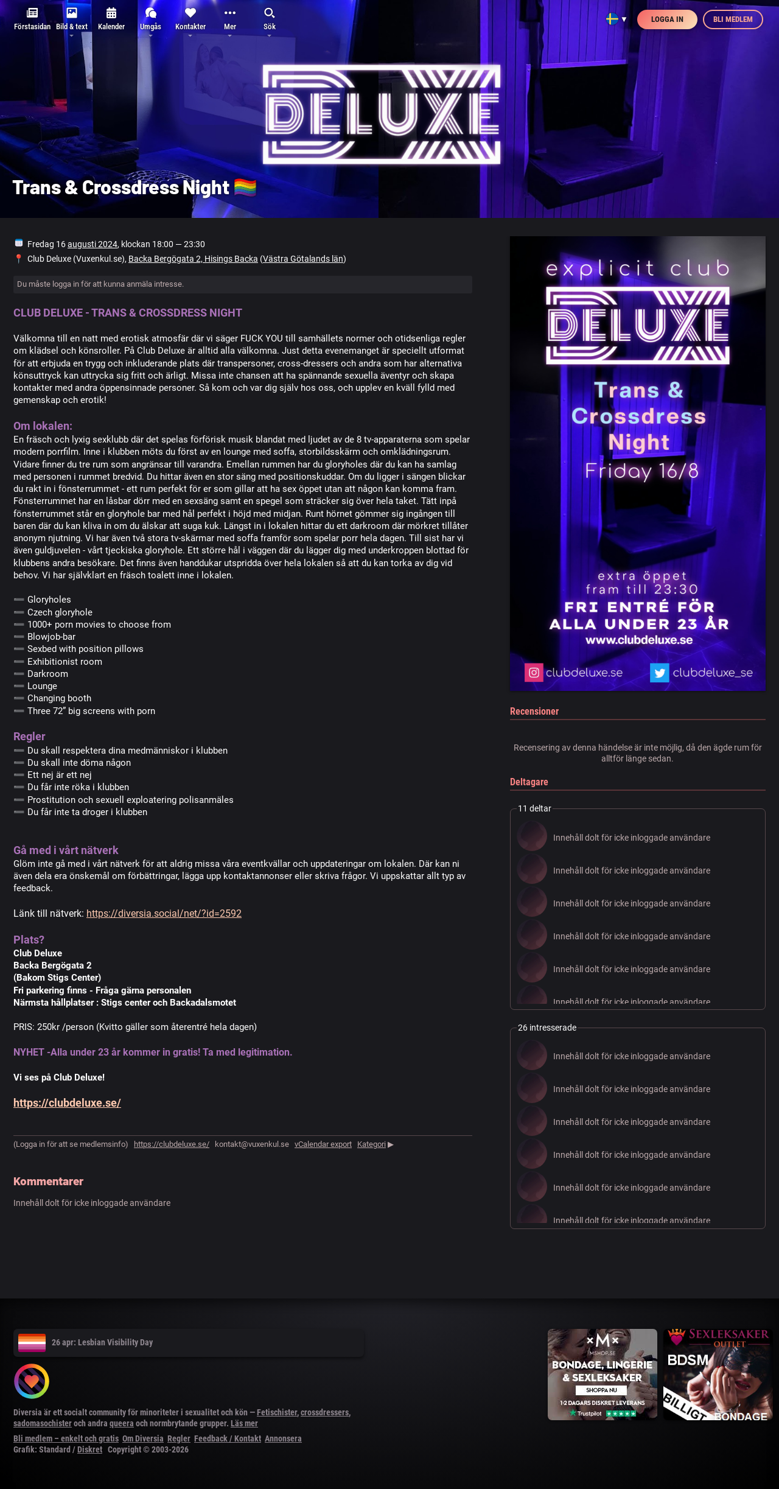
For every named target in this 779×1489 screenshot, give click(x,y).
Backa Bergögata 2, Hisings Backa (193, 259)
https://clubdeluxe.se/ (67, 1102)
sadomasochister (42, 1423)
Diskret (89, 1449)
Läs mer (244, 1423)
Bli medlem (733, 19)
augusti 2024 (92, 244)
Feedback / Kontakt (227, 1438)
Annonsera (283, 1438)
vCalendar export (323, 1144)
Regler (178, 1438)
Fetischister (277, 1412)
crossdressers (325, 1412)
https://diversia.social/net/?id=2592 (164, 913)
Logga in (667, 19)
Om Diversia (143, 1438)
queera (122, 1423)
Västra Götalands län (303, 259)
